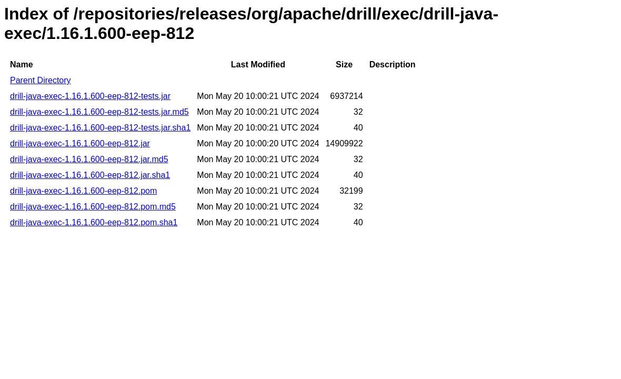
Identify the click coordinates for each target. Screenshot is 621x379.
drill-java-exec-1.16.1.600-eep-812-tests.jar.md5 (99, 111)
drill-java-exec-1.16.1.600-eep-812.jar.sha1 (90, 175)
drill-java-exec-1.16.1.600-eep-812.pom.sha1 (93, 222)
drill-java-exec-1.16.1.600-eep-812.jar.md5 (89, 159)
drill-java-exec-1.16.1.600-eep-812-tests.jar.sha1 (100, 127)
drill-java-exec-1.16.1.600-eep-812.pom (83, 190)
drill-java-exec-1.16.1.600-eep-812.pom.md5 (93, 206)
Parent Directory (40, 80)
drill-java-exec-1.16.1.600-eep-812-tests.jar (90, 96)
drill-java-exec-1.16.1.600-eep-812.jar (80, 143)
